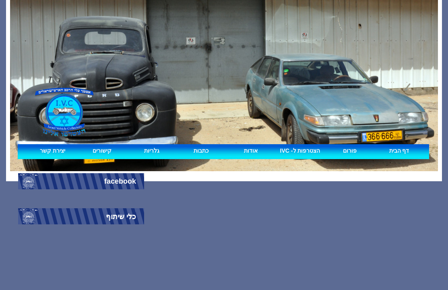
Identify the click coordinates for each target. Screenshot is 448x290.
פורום (350, 150)
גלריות (151, 150)
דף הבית (399, 150)
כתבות (201, 150)
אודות (251, 150)
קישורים (102, 150)
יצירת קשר (52, 150)
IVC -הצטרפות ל (300, 150)
